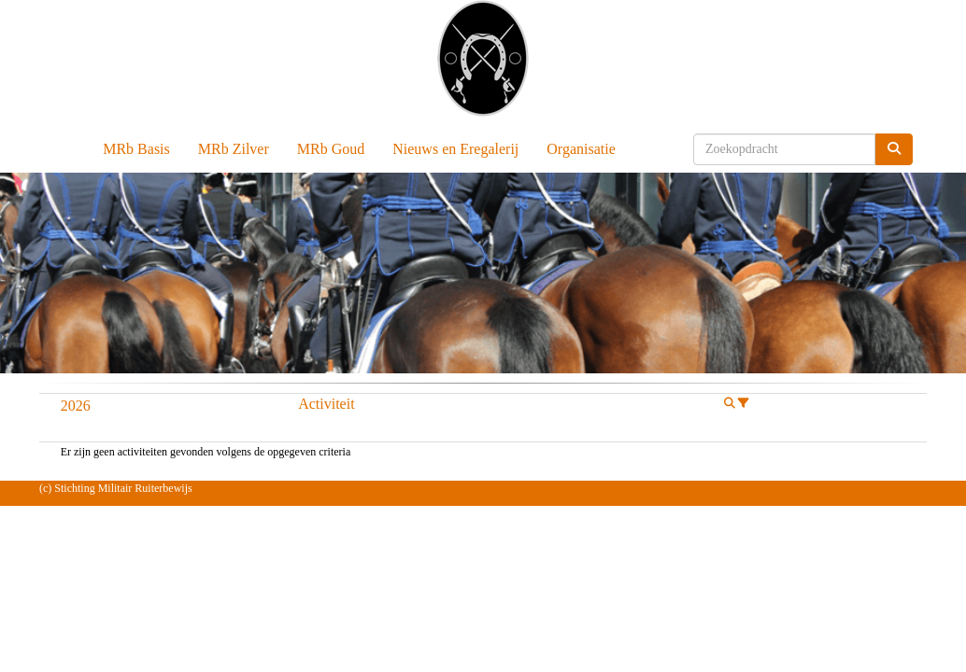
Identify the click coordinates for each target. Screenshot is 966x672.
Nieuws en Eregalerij (455, 149)
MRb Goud (330, 149)
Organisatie (581, 149)
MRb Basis (136, 149)
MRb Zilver (233, 149)
